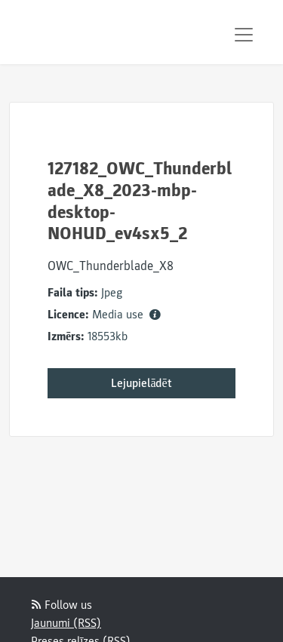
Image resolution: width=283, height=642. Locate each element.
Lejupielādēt (141, 383)
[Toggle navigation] (243, 34)
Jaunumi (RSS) (66, 623)
